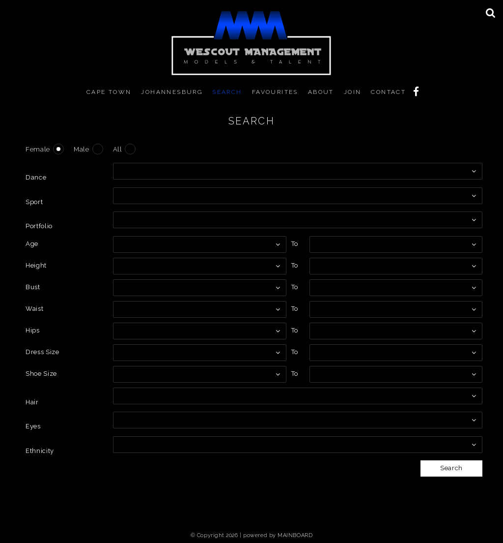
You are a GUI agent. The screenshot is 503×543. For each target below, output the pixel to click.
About (321, 92)
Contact (388, 92)
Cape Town (109, 92)
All (117, 149)
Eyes (33, 426)
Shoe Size (41, 373)
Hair (32, 402)
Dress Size (42, 352)
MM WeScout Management (251, 43)
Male (81, 149)
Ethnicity (40, 450)
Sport (34, 202)
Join (353, 92)
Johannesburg (171, 92)
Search (227, 92)
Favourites (275, 92)
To (294, 243)
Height (36, 265)
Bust (33, 287)
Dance (36, 177)
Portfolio (39, 226)
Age (32, 243)
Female (38, 149)
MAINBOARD (295, 535)
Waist (34, 308)
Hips (33, 330)
